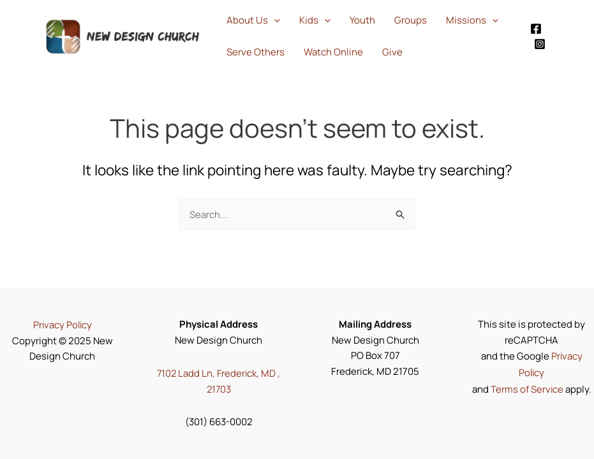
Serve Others (255, 52)
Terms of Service (526, 388)
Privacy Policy (62, 325)
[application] (274, 20)
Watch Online (333, 52)
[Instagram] (540, 44)
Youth (362, 20)
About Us (253, 20)
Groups (410, 20)
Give (392, 52)
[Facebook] (536, 28)
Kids (314, 20)
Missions (472, 20)
